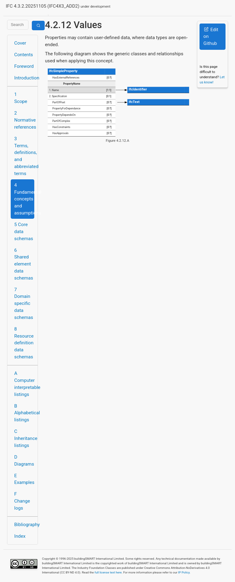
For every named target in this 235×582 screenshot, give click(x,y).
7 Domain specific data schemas (23, 303)
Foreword (24, 66)
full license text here (108, 572)
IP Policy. (184, 572)
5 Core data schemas (23, 231)
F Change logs (22, 501)
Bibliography (24, 524)
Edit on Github (210, 36)
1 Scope (20, 98)
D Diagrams (24, 460)
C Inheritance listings (24, 438)
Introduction (24, 78)
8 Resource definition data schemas (24, 343)
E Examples (24, 479)
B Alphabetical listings (24, 413)
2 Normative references (24, 120)
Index (20, 536)
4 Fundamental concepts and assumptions (24, 199)
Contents (23, 54)
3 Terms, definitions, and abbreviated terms (24, 156)
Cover (20, 43)
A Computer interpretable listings (24, 384)
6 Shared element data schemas (23, 264)
